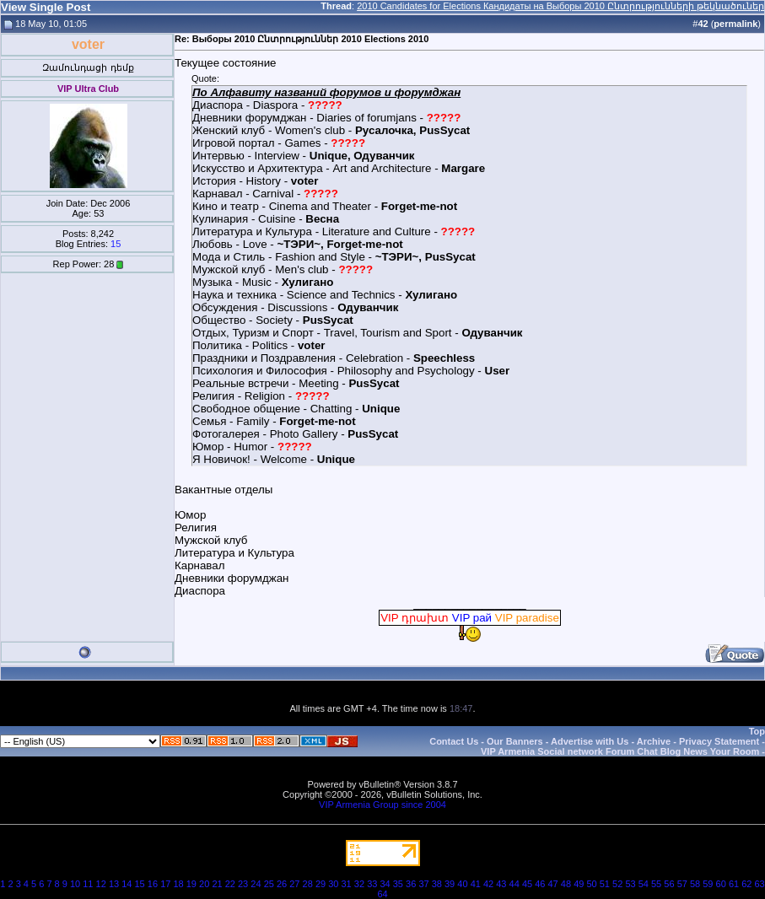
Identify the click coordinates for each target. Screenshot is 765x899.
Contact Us (453, 741)
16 (153, 884)
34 (385, 884)
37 (423, 884)
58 (695, 884)
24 (256, 884)
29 (320, 884)
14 (126, 884)
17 (165, 884)
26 (282, 884)
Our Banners (515, 741)
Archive (654, 741)
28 (308, 884)
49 (579, 884)
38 (437, 884)
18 (178, 884)
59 (708, 884)
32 (359, 884)
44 (514, 884)
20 (204, 884)
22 (230, 884)
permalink (735, 24)
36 (411, 884)
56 (669, 884)
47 (553, 884)
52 (617, 884)
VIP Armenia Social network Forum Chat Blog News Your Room (620, 751)
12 (101, 884)
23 (243, 884)
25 (269, 884)
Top (757, 731)
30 (333, 884)
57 (682, 884)
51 (605, 884)
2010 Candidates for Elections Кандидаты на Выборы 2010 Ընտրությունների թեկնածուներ (560, 6)
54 (643, 884)
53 (630, 884)
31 (347, 884)
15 (115, 244)
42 (488, 884)
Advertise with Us (589, 741)
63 (760, 884)
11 (88, 884)
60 (721, 884)
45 (527, 884)
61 (734, 884)
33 (372, 884)
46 (540, 884)
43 (501, 884)
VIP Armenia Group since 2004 (382, 804)
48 (566, 884)
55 (656, 884)
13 (114, 884)
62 (746, 884)
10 (75, 884)
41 (476, 884)
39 (449, 884)
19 (191, 884)
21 (217, 884)
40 (462, 884)
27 (294, 884)
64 (382, 894)
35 (398, 884)
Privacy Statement (719, 741)
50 (591, 884)
